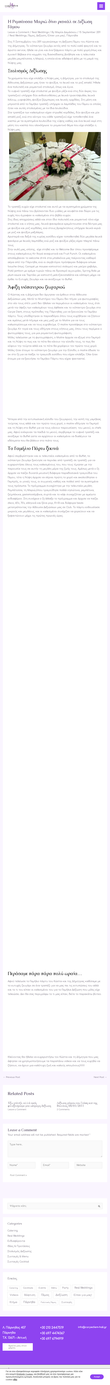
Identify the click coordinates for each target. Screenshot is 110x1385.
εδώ (15, 1379)
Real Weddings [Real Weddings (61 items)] (83, 1287)
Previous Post (11, 1076)
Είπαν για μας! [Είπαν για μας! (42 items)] (83, 1294)
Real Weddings (40, 31)
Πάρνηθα (72, 35)
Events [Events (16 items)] (42, 1287)
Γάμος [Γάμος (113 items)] (45, 1294)
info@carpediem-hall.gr (92, 1326)
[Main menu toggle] (100, 6)
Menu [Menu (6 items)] (54, 1287)
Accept (96, 1376)
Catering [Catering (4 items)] (13, 1287)
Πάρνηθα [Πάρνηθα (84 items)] (29, 1301)
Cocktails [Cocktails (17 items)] (28, 1287)
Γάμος (31, 35)
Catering (12, 1230)
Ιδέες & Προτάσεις (18, 1245)
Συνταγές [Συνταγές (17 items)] (66, 1302)
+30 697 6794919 (51, 1337)
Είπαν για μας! (56, 35)
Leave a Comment (18, 31)
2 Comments (63, 1109)
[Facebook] (45, 1368)
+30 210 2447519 (51, 1327)
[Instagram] (53, 1368)
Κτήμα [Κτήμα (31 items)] (13, 1301)
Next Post (100, 1076)
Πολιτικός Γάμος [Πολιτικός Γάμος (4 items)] (48, 1302)
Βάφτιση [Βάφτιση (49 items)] (29, 1294)
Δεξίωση (41, 35)
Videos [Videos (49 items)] (14, 1294)
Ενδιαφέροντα (16, 1240)
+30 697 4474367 (51, 1332)
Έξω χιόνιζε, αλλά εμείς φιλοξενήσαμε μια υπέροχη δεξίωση (29, 1103)
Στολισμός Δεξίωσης (19, 1251)
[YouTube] (62, 1368)
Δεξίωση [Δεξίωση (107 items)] (62, 1294)
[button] (18, 1346)
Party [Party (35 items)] (65, 1287)
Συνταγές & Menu (18, 1256)
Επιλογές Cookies (25, 1374)
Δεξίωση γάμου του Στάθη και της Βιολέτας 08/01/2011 (77, 1103)
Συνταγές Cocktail (18, 1261)
